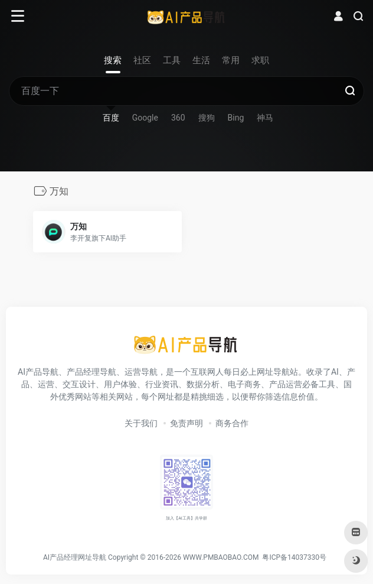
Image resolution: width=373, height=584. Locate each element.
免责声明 (186, 423)
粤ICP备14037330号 (294, 557)
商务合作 (231, 423)
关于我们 (141, 423)
